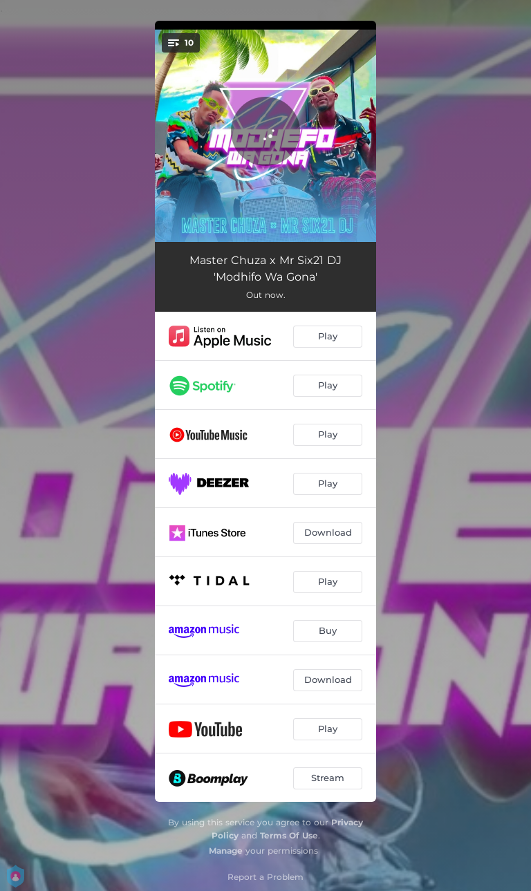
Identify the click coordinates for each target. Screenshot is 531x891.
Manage (226, 850)
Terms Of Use (289, 835)
